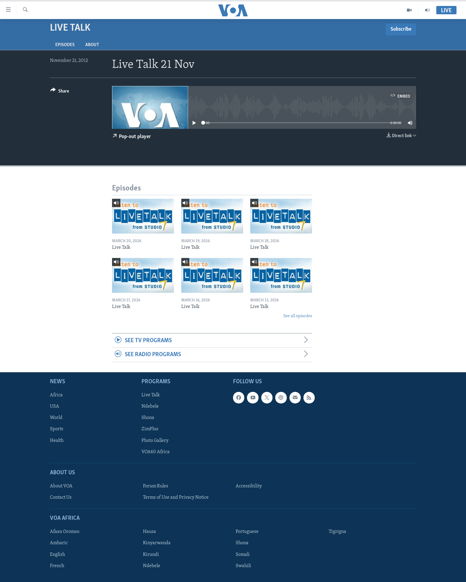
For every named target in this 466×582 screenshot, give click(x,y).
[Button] (59, 92)
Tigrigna (337, 531)
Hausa (149, 531)
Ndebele (150, 406)
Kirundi (151, 554)
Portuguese (247, 531)
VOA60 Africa (155, 451)
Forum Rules (155, 486)
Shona (147, 417)
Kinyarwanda (157, 543)
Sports (56, 429)
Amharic (59, 543)
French (57, 565)
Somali (243, 554)
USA (54, 406)
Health (57, 440)
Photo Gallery (155, 440)
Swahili (243, 565)
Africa (56, 395)
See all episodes (297, 316)
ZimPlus (149, 429)
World (56, 417)
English (57, 554)
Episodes (65, 45)
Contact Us (61, 497)
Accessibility (249, 486)
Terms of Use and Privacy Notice (176, 497)
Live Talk (150, 395)
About (92, 45)
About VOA (61, 486)
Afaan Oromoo (64, 531)
